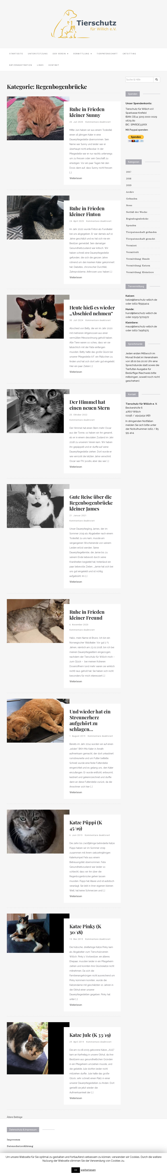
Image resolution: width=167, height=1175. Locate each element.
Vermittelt (132, 252)
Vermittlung (82, 54)
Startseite (16, 54)
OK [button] (75, 1170)
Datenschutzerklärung (20, 1146)
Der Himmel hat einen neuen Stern (89, 405)
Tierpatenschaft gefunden (141, 232)
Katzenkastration (20, 65)
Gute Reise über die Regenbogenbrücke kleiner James (91, 503)
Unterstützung (38, 54)
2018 (128, 178)
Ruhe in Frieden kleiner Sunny (87, 112)
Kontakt (54, 65)
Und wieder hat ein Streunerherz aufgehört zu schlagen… (90, 720)
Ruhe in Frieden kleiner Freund (87, 615)
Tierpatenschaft (107, 54)
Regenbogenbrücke (137, 218)
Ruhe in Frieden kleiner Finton (87, 211)
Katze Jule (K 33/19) (90, 1035)
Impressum (13, 1139)
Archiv (130, 192)
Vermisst (131, 245)
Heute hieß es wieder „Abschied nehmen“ (92, 310)
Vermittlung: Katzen (138, 265)
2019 (128, 185)
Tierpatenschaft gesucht (140, 238)
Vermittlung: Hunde (138, 258)
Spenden (131, 225)
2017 (128, 171)
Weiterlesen (75, 178)
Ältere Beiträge (14, 1117)
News (129, 205)
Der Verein (60, 54)
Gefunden (131, 198)
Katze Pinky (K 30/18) (85, 929)
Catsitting (129, 54)
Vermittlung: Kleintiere (140, 272)
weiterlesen (88, 1170)
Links (40, 65)
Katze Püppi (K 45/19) (85, 825)
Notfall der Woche (136, 212)
